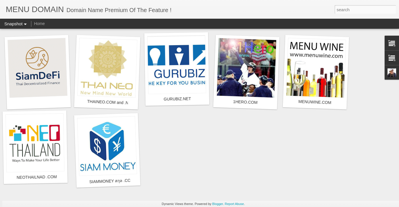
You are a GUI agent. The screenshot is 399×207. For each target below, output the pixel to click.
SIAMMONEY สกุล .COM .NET (116, 181)
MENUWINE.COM (314, 102)
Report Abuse (234, 204)
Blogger (217, 204)
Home (39, 23)
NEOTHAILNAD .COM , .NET (43, 177)
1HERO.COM (245, 102)
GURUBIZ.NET (177, 98)
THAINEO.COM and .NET (110, 102)
